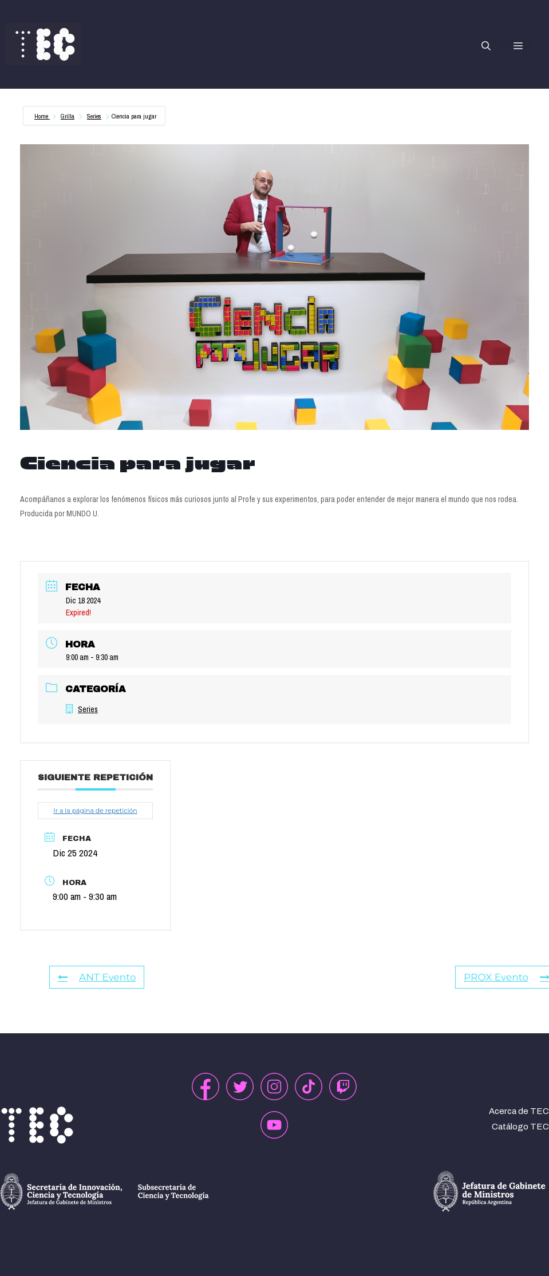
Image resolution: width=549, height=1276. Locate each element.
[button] (486, 44)
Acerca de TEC (519, 1111)
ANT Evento (97, 977)
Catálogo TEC (520, 1126)
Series (94, 116)
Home (42, 116)
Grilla (67, 116)
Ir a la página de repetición (95, 811)
